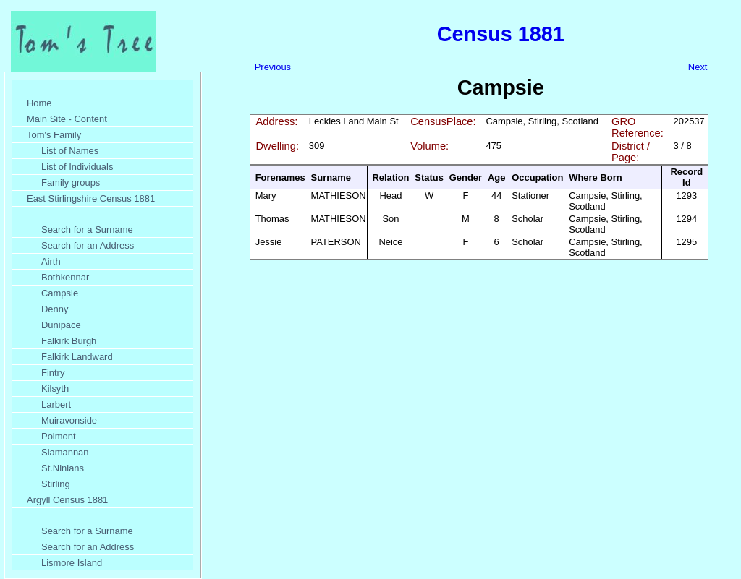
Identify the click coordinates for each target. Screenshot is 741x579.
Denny (54, 309)
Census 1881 (500, 34)
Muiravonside (69, 420)
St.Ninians (62, 468)
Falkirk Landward (77, 356)
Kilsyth (55, 388)
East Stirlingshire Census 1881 (91, 198)
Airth (51, 261)
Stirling (55, 484)
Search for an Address (87, 245)
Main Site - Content (67, 118)
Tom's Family (54, 134)
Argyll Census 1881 (67, 499)
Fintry (52, 372)
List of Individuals (77, 166)
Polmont (58, 436)
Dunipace (61, 324)
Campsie (59, 293)
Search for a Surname (87, 229)
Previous (273, 66)
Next (698, 66)
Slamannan (65, 452)
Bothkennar (65, 277)
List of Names (69, 150)
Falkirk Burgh (68, 340)
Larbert (56, 404)
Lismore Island (71, 562)
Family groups (70, 182)
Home (39, 103)
